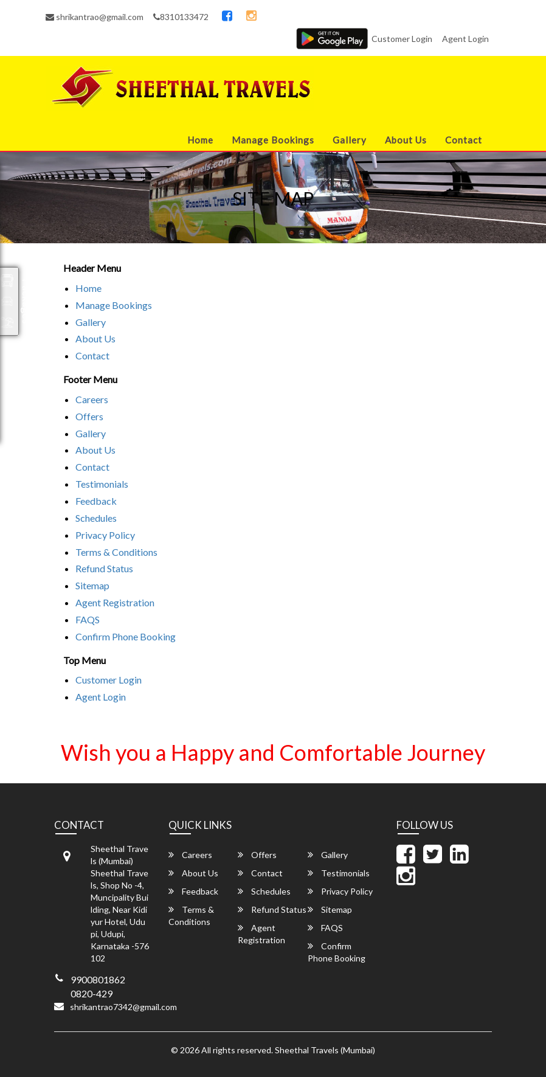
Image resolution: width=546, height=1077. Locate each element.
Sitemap (92, 585)
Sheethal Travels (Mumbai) (325, 1050)
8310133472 (181, 17)
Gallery (350, 139)
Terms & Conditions (116, 552)
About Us (406, 139)
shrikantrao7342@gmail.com (123, 1007)
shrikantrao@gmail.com (94, 17)
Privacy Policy (105, 535)
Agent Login (465, 38)
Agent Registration (114, 602)
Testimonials (101, 484)
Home (200, 139)
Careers (91, 399)
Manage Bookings (273, 139)
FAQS (87, 619)
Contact (463, 139)
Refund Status (104, 568)
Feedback (96, 501)
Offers (89, 416)
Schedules (96, 518)
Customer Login (401, 38)
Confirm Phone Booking (125, 636)
